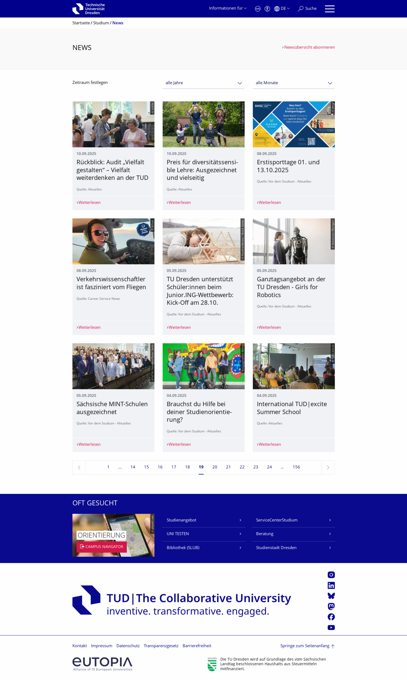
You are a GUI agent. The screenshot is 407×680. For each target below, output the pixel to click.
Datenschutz (128, 646)
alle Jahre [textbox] (174, 83)
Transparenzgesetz (161, 646)
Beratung (264, 534)
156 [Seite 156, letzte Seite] (296, 467)
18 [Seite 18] (187, 467)
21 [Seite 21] (228, 467)
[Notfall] (258, 8)
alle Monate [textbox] (267, 83)
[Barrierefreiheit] (267, 8)
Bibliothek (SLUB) (183, 548)
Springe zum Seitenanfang (304, 646)
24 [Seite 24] (269, 467)
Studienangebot (181, 520)
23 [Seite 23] (255, 467)
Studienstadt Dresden (276, 548)
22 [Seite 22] (242, 467)
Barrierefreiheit (197, 646)
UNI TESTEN (178, 534)
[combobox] (204, 83)
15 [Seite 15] (146, 467)
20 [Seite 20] (214, 467)
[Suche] (307, 8)
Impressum (101, 646)
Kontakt (79, 646)
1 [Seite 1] (108, 467)
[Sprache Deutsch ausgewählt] (282, 8)
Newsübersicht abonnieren (309, 48)
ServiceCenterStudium (277, 520)
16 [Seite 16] (160, 467)
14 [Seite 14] (132, 467)
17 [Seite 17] (173, 467)
